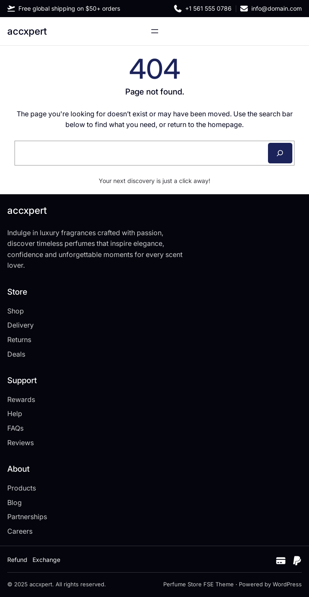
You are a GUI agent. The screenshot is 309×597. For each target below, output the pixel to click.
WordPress (287, 584)
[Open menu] (155, 31)
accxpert (27, 31)
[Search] (280, 153)
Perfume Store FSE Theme (198, 584)
